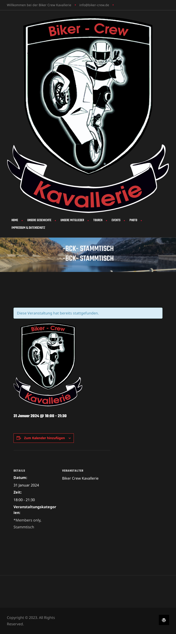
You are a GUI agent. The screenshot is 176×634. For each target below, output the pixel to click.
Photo (133, 220)
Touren (97, 220)
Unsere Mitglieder (72, 220)
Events (116, 220)
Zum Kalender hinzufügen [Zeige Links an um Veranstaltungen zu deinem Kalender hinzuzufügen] (44, 438)
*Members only (27, 520)
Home (14, 220)
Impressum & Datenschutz (28, 228)
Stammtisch (24, 526)
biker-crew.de (98, 5)
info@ (83, 5)
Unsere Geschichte (39, 220)
